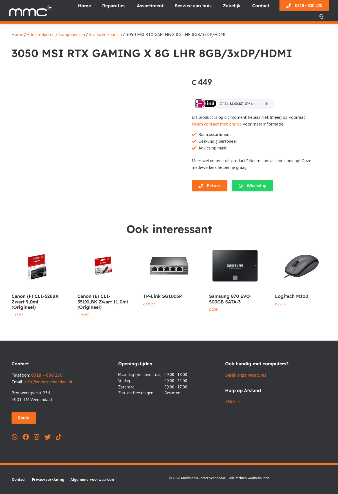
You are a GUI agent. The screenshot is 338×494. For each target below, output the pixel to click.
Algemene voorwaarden (92, 479)
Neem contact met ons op (217, 124)
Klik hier (232, 401)
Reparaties (114, 5)
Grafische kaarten (105, 34)
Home (84, 5)
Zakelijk (232, 5)
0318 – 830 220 (46, 375)
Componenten (72, 34)
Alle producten (41, 34)
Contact (260, 5)
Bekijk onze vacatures (245, 375)
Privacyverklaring (48, 479)
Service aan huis (193, 5)
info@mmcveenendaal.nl (48, 382)
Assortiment (150, 5)
